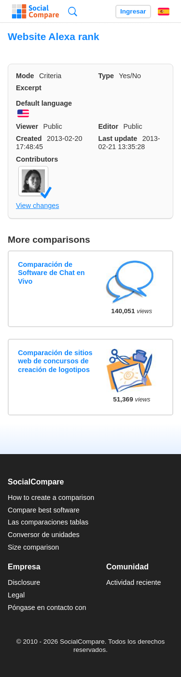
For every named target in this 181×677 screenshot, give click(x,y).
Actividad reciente (133, 582)
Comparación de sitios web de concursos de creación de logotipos (55, 361)
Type (106, 76)
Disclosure (24, 582)
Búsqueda (72, 11)
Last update (118, 138)
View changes (37, 205)
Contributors (37, 159)
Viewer (27, 126)
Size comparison (33, 547)
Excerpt (29, 88)
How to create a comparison (51, 497)
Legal (16, 595)
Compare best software (44, 510)
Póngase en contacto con (47, 607)
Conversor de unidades (44, 535)
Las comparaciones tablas (48, 522)
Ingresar (133, 11)
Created (29, 138)
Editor (108, 126)
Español (163, 11)
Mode (25, 76)
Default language (44, 103)
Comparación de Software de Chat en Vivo (51, 273)
